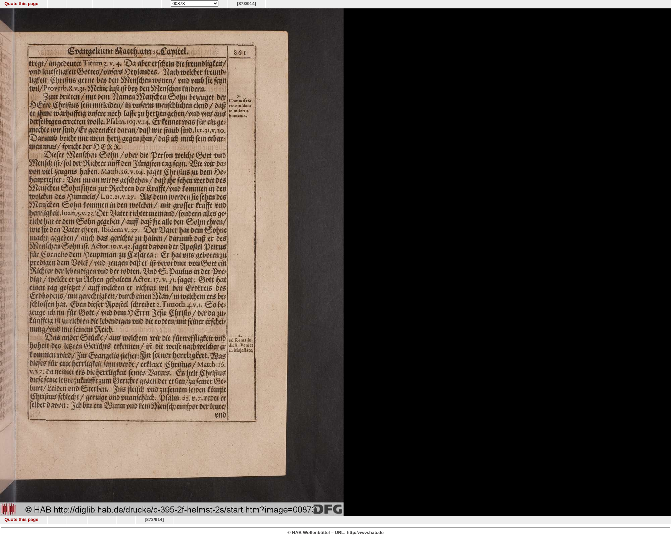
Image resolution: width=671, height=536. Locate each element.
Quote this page (21, 3)
